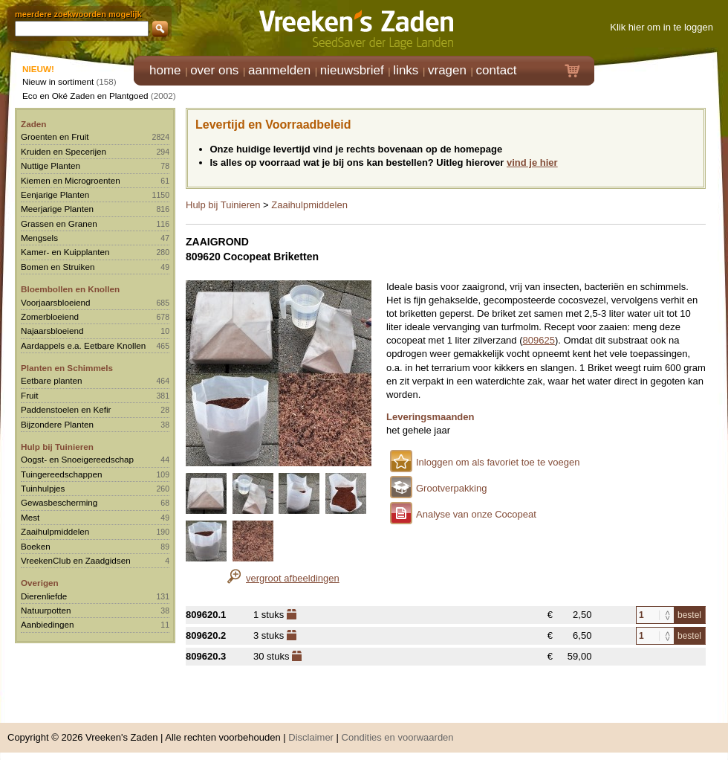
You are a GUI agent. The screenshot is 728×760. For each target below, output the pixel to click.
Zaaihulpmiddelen (55, 531)
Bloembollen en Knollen (70, 289)
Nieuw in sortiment (58, 81)
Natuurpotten (46, 610)
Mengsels (39, 237)
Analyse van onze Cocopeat (476, 514)
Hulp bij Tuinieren (57, 446)
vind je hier (532, 162)
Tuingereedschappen (61, 474)
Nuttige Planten (50, 165)
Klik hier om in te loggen (661, 27)
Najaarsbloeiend (52, 330)
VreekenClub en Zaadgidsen (76, 560)
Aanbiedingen (47, 624)
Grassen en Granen (59, 223)
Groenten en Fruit (55, 136)
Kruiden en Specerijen (63, 151)
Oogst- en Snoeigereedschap (77, 459)
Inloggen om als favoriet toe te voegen (497, 462)
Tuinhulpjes (43, 488)
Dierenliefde (44, 596)
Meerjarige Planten (57, 208)
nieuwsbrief (352, 70)
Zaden (33, 124)
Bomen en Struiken (57, 266)
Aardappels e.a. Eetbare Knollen (83, 345)
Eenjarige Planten (55, 194)
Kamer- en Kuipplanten (65, 252)
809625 (539, 340)
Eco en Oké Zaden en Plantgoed (85, 95)
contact (496, 70)
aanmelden (279, 70)
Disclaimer (311, 737)
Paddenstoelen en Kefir (66, 409)
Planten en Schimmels (67, 368)
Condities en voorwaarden (398, 737)
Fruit (29, 395)
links (405, 70)
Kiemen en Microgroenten (70, 180)
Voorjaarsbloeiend (56, 302)
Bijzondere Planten (57, 424)
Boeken (36, 546)
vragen (447, 70)
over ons (214, 70)
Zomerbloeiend (50, 316)
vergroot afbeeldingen (292, 578)
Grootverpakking (451, 488)
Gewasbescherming (59, 502)
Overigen (40, 582)
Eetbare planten (51, 380)
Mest (30, 517)
